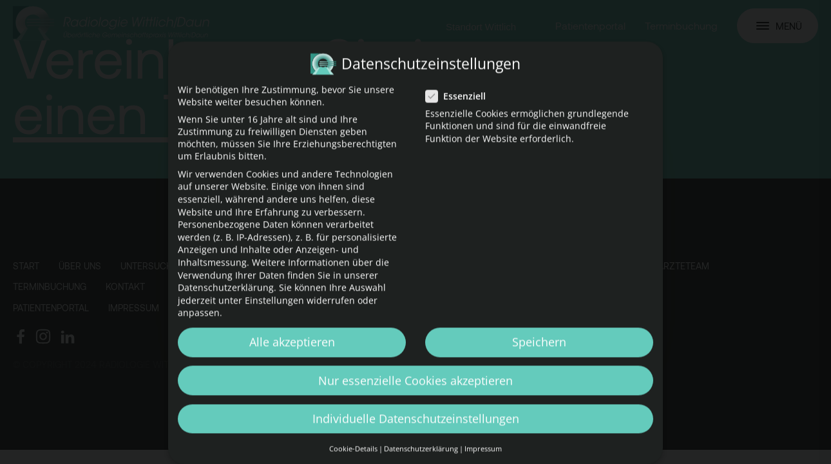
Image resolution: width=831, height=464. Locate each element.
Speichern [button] (539, 354)
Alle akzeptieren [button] (292, 354)
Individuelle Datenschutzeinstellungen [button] (415, 430)
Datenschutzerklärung (226, 299)
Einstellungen (274, 312)
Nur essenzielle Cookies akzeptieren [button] (415, 392)
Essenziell (459, 108)
